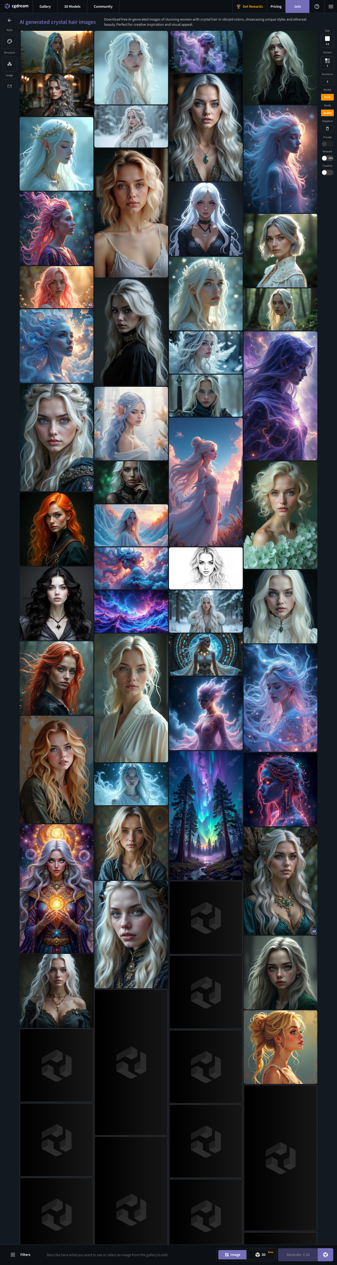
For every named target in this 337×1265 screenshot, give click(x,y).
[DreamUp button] (325, 1254)
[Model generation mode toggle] (260, 1254)
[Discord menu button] (103, 6)
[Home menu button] (16, 6)
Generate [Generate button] (298, 1255)
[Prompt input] (128, 1255)
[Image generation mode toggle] (232, 1254)
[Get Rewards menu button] (250, 6)
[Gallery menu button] (45, 6)
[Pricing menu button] (276, 6)
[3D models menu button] (72, 6)
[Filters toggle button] (22, 1254)
